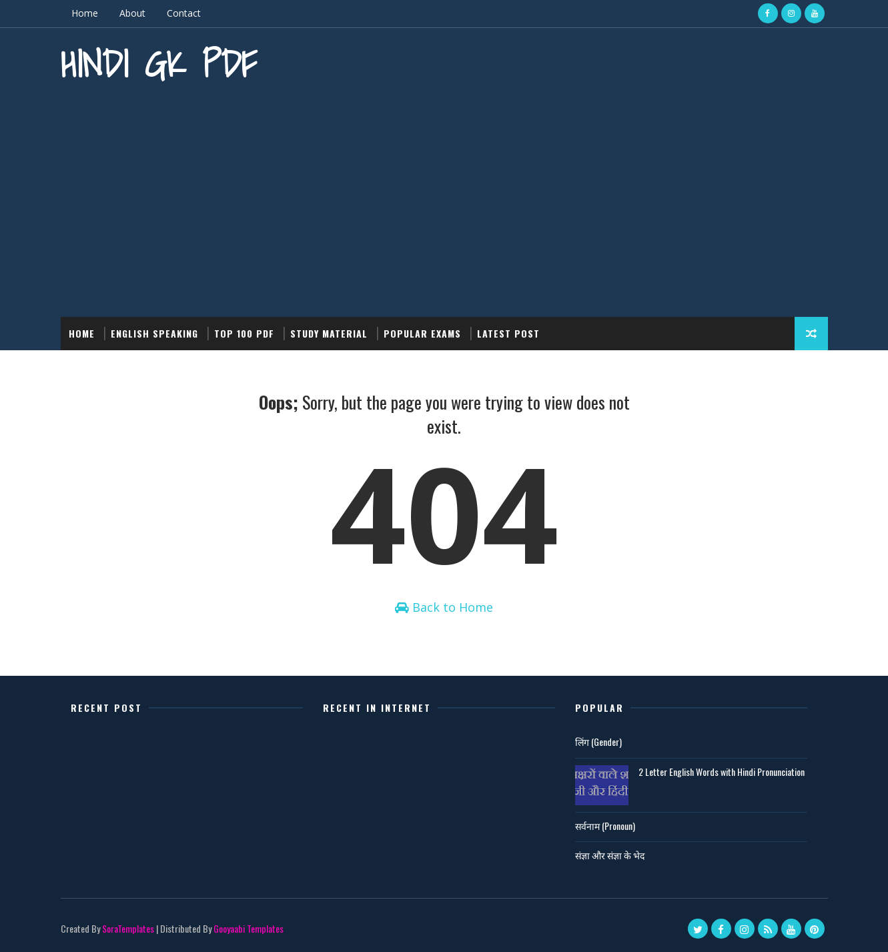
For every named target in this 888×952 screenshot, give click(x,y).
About (132, 13)
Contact (184, 13)
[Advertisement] (444, 203)
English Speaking (154, 333)
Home (84, 13)
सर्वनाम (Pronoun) (605, 826)
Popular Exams (422, 333)
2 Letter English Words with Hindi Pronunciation (721, 772)
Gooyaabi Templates (248, 928)
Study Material (329, 333)
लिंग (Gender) (598, 742)
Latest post (508, 333)
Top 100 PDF (244, 333)
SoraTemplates (128, 928)
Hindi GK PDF (159, 63)
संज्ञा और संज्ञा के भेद (609, 855)
